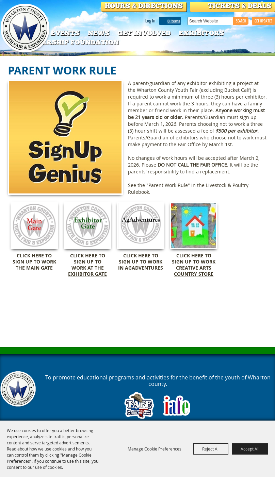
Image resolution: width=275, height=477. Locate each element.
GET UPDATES (263, 20)
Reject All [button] (211, 449)
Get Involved (144, 33)
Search (241, 20)
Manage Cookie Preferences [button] (154, 449)
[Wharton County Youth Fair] (25, 28)
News (98, 33)
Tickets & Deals (239, 6)
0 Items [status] (173, 20)
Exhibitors (201, 33)
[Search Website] (210, 21)
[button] (65, 137)
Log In (150, 20)
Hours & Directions (144, 6)
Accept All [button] (250, 449)
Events (65, 33)
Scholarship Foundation (68, 42)
